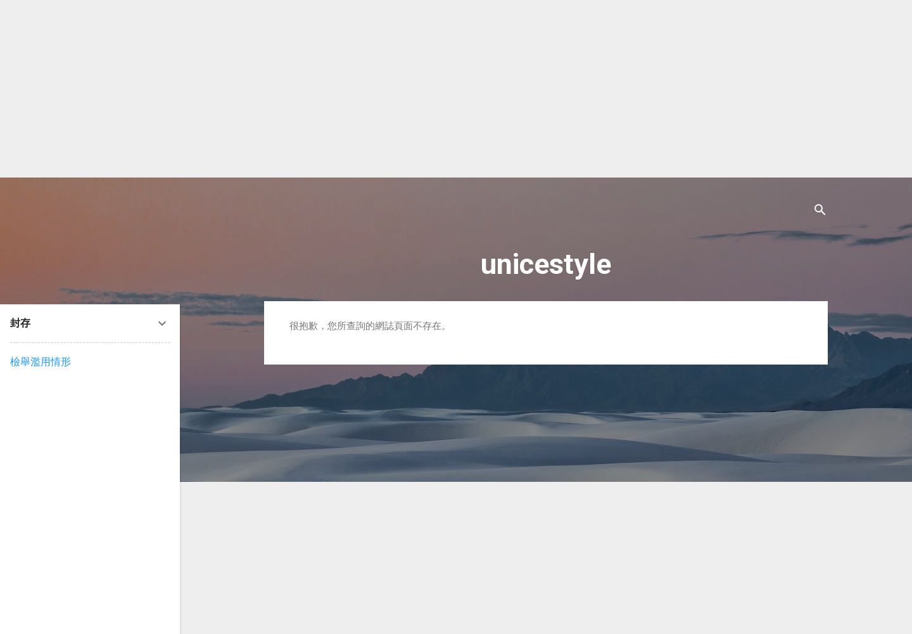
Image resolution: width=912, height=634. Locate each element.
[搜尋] (820, 212)
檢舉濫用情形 (40, 362)
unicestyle (546, 264)
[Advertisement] (380, 89)
